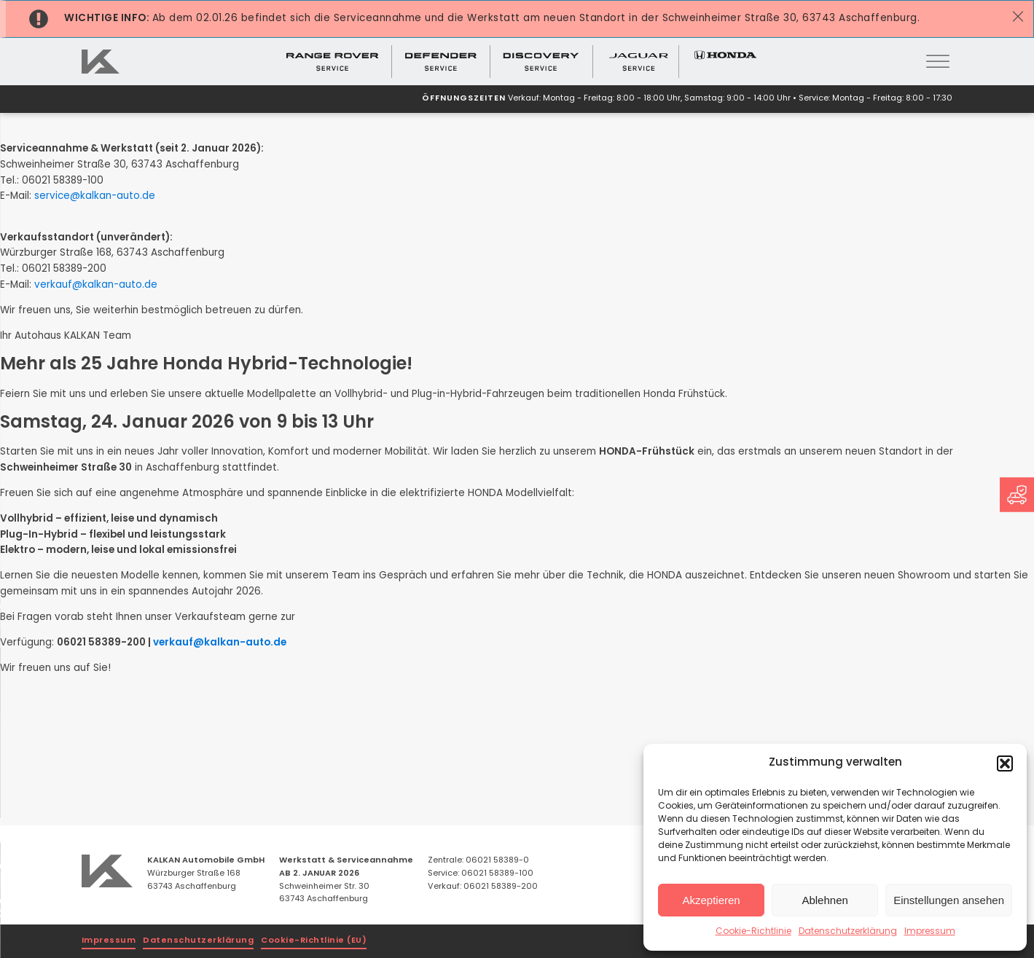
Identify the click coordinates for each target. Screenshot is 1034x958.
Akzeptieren (711, 900)
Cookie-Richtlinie (753, 931)
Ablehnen (824, 900)
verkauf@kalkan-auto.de (95, 285)
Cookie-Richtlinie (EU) (314, 941)
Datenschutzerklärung (848, 931)
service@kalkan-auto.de (94, 196)
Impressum (929, 931)
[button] (1005, 763)
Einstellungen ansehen (948, 900)
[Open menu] (937, 62)
